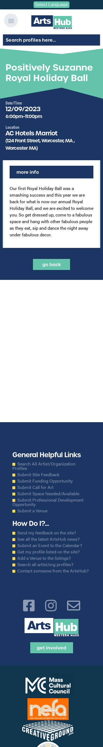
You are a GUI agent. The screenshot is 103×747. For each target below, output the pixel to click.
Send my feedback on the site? (46, 533)
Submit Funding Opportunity (45, 481)
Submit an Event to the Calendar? (49, 545)
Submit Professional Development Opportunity (47, 502)
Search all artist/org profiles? (45, 564)
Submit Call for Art (35, 487)
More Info (27, 172)
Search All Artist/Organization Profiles (44, 466)
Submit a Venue (32, 510)
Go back (51, 264)
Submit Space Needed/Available (48, 493)
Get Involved (51, 648)
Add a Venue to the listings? (44, 558)
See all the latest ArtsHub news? (48, 539)
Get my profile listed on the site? (48, 552)
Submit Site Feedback (38, 474)
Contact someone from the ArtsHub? (53, 571)
